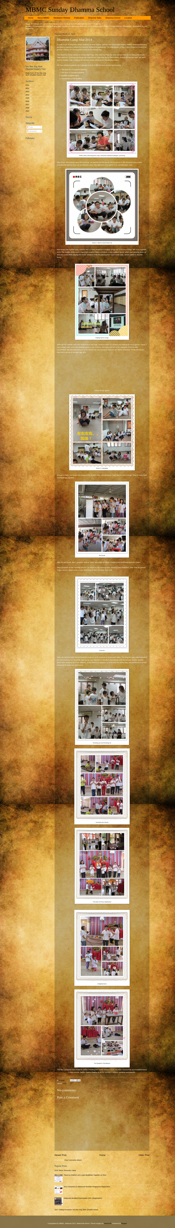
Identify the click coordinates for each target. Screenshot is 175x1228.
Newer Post (60, 1155)
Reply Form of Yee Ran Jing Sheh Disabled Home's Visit (36, 74)
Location (128, 18)
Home (30, 18)
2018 (27, 108)
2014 (64, 1083)
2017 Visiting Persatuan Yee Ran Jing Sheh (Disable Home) (76, 1210)
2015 (27, 98)
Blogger (124, 1223)
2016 (27, 101)
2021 (27, 111)
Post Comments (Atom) (73, 1160)
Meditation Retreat (62, 18)
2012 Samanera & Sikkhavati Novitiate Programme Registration (87, 1187)
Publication (79, 18)
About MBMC (43, 18)
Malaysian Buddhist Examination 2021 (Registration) (83, 1198)
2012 (27, 88)
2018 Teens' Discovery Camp (65, 1170)
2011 (27, 85)
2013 (27, 91)
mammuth (107, 1223)
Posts (30, 127)
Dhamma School (112, 18)
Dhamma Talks (94, 18)
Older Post (144, 1155)
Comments (32, 131)
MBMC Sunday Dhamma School (70, 9)
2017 (27, 104)
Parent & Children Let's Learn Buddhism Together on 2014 (85, 1175)
